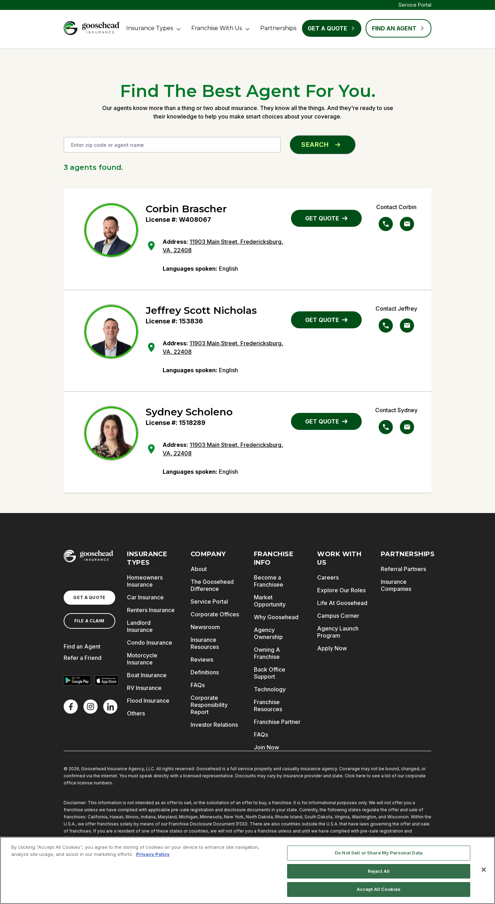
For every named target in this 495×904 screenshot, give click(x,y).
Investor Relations (214, 724)
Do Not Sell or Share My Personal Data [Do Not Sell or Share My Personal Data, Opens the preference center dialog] (379, 853)
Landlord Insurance (140, 626)
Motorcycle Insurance (142, 659)
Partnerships (278, 28)
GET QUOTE (326, 218)
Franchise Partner (277, 721)
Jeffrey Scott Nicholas (201, 310)
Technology (270, 689)
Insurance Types (149, 28)
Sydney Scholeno (189, 412)
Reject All (379, 871)
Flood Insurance (148, 700)
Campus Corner (338, 615)
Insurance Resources (205, 643)
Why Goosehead (276, 617)
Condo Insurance (149, 642)
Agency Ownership (268, 633)
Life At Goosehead (342, 602)
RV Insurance (144, 687)
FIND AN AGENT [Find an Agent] (398, 28)
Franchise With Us (216, 28)
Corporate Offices (215, 614)
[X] (90, 706)
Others (136, 713)
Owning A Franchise (267, 653)
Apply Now (332, 648)
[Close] (483, 869)
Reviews (202, 659)
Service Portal (414, 5)
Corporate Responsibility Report (209, 704)
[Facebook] (71, 706)
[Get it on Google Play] (77, 680)
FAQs (198, 685)
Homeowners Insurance (145, 581)
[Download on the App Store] (107, 680)
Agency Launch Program (338, 632)
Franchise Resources (268, 705)
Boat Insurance (147, 675)
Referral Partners (403, 568)
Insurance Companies (396, 585)
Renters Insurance (151, 610)
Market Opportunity (270, 601)
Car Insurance (145, 597)
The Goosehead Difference (212, 585)
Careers (328, 577)
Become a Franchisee (268, 581)
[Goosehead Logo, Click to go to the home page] (92, 28)
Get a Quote (332, 28)
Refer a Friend (82, 657)
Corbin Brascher (186, 209)
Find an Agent (82, 646)
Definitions (205, 672)
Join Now (266, 747)
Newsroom (205, 627)
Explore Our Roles (341, 590)
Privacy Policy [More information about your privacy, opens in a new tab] (153, 854)
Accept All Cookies (379, 889)
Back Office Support (269, 673)
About (199, 568)
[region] (247, 870)
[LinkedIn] (110, 706)
